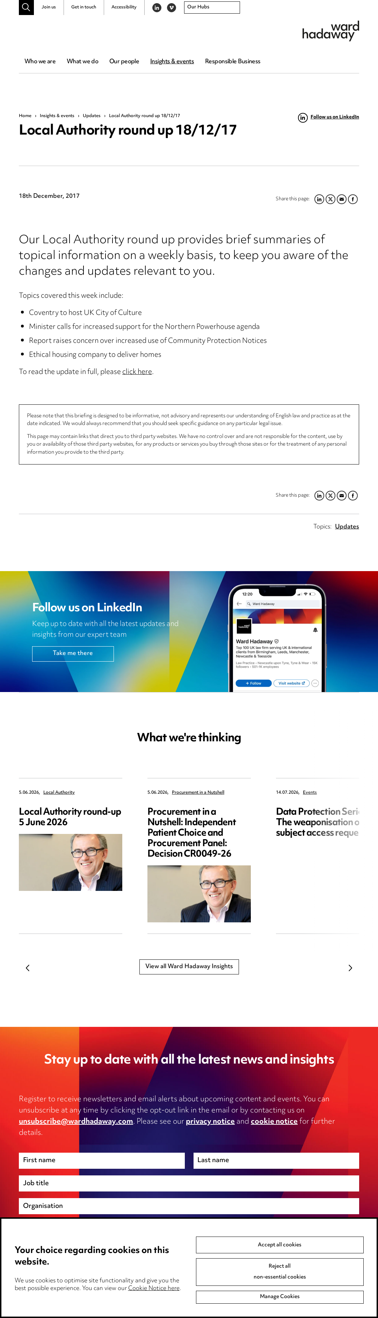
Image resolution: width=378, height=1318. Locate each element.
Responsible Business (233, 62)
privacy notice (210, 1122)
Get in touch (83, 7)
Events (310, 793)
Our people (124, 62)
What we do (82, 62)
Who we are (40, 62)
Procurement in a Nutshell (198, 793)
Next (350, 968)
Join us (49, 7)
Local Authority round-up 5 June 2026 (70, 818)
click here (137, 372)
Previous (27, 968)
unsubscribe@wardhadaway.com (76, 1122)
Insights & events (172, 62)
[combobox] (212, 7)
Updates (92, 116)
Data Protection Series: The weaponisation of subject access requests (323, 823)
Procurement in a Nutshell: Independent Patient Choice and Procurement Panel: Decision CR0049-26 (191, 833)
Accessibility (124, 7)
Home (25, 116)
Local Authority (59, 793)
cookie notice (274, 1122)
